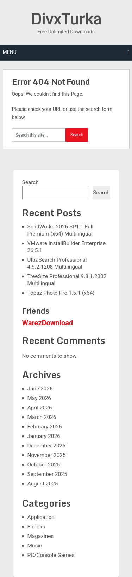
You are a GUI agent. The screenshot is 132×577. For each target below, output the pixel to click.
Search (30, 182)
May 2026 (39, 398)
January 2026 (43, 436)
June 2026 (40, 388)
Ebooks (36, 526)
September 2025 (47, 474)
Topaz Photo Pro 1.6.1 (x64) (61, 293)
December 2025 (46, 446)
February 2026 (44, 427)
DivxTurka (66, 18)
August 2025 (42, 484)
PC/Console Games (51, 555)
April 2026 (39, 407)
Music (34, 545)
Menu (10, 52)
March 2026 (41, 417)
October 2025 (43, 465)
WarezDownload (47, 323)
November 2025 (46, 455)
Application (41, 517)
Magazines (40, 536)
